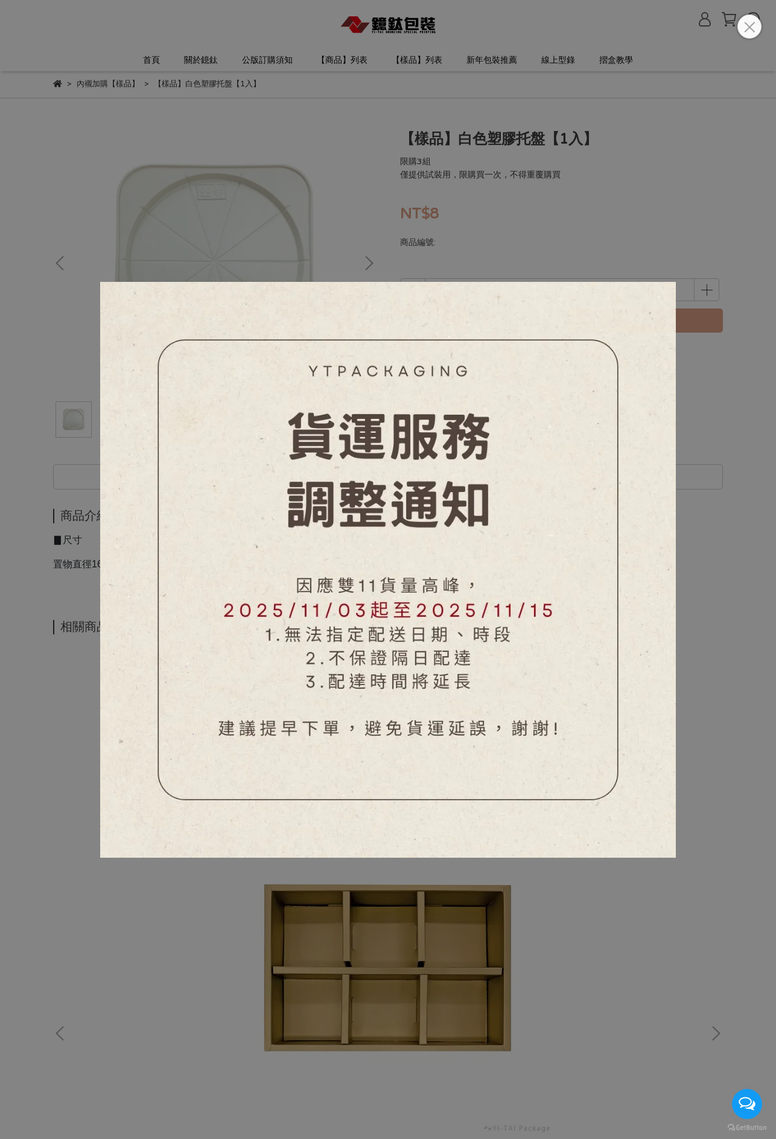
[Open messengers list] (747, 1104)
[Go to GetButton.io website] (747, 1127)
